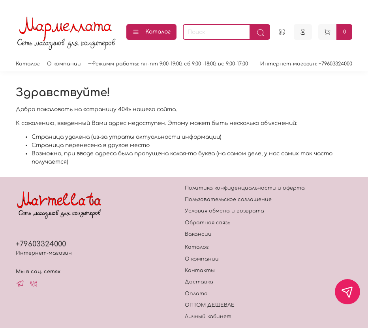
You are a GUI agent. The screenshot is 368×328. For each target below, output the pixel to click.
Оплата (196, 293)
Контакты (200, 270)
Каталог (151, 32)
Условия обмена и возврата (224, 211)
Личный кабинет (208, 316)
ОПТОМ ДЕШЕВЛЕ (210, 305)
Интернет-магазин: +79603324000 (306, 64)
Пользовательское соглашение (228, 199)
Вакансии (198, 234)
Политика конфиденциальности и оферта (245, 188)
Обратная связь (207, 223)
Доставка (199, 282)
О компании (64, 64)
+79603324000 (41, 244)
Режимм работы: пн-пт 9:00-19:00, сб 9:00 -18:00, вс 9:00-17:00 (170, 64)
